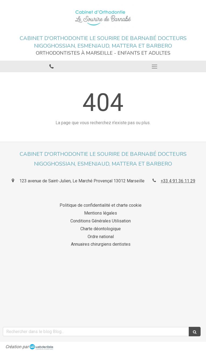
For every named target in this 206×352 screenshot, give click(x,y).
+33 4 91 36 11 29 (178, 180)
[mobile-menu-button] (154, 66)
